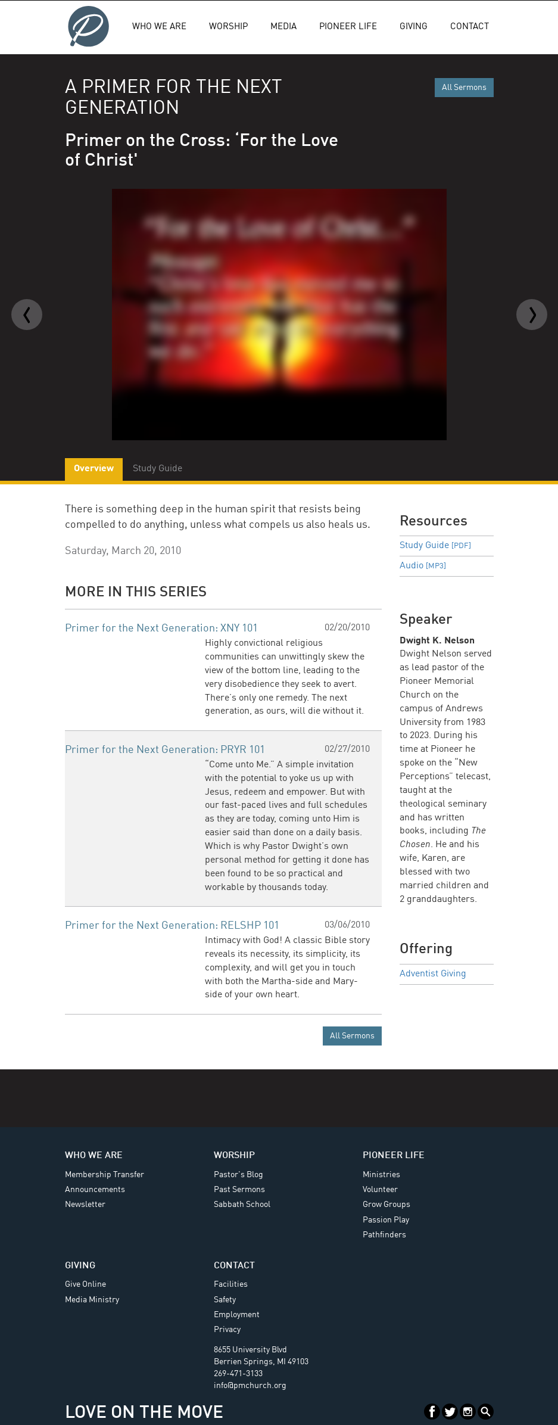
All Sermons (464, 87)
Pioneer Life (348, 27)
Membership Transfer (104, 1175)
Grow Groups (386, 1204)
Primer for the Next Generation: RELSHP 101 (172, 925)
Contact (469, 27)
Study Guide (435, 545)
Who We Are (159, 27)
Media (283, 27)
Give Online (85, 1284)
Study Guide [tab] (157, 469)
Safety (225, 1300)
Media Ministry (92, 1300)
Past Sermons (239, 1190)
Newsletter (85, 1204)
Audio (423, 566)
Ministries (381, 1175)
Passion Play (386, 1220)
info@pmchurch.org (250, 1386)
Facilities (231, 1284)
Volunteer (380, 1190)
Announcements (95, 1190)
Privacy (227, 1330)
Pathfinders (384, 1235)
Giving (414, 27)
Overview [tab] (94, 469)
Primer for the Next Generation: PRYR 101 (165, 750)
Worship (228, 27)
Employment (237, 1315)
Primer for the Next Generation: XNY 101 (161, 628)
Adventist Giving (433, 974)
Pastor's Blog (238, 1175)
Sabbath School (242, 1204)
